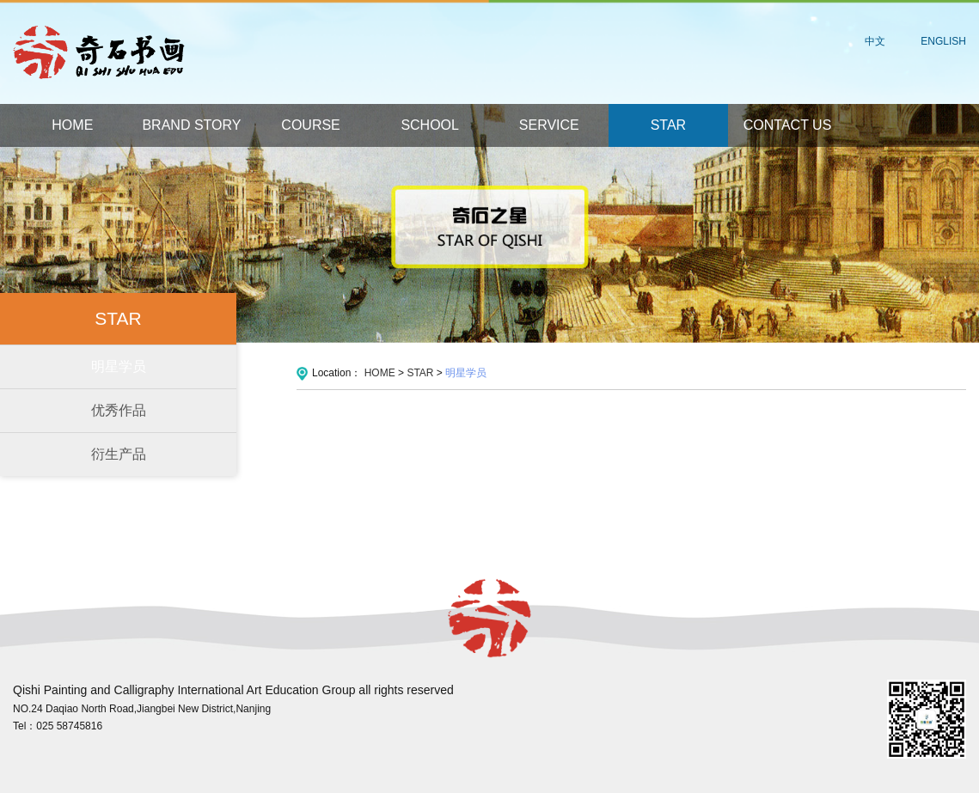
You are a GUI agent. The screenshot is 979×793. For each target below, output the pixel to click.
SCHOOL (430, 125)
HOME (72, 125)
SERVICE (549, 125)
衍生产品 (118, 454)
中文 (875, 41)
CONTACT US (787, 125)
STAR (668, 125)
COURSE (310, 125)
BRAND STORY (191, 125)
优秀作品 (118, 410)
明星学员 (118, 366)
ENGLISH (943, 41)
